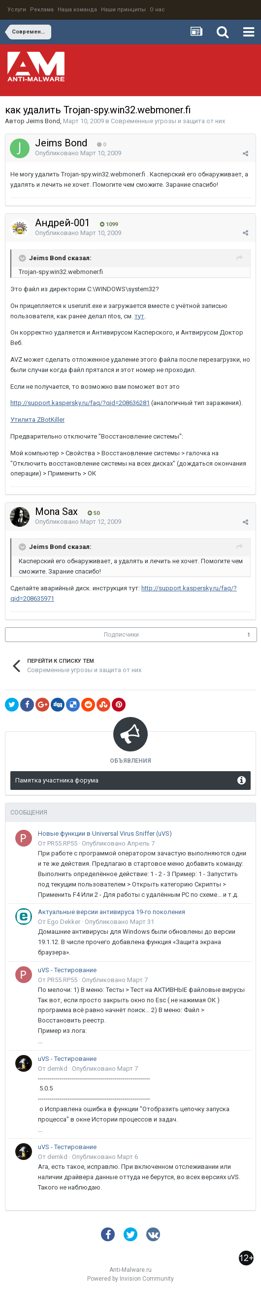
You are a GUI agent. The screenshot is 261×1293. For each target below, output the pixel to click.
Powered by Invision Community (130, 1278)
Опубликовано (78, 153)
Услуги (16, 9)
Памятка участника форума (56, 780)
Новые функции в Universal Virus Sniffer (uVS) (105, 833)
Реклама (42, 9)
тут (139, 316)
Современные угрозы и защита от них (168, 121)
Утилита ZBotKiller (37, 419)
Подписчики (121, 634)
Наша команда (77, 9)
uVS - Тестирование (67, 970)
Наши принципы (123, 9)
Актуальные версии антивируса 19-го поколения (111, 912)
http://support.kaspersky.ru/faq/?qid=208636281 (80, 403)
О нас (157, 9)
